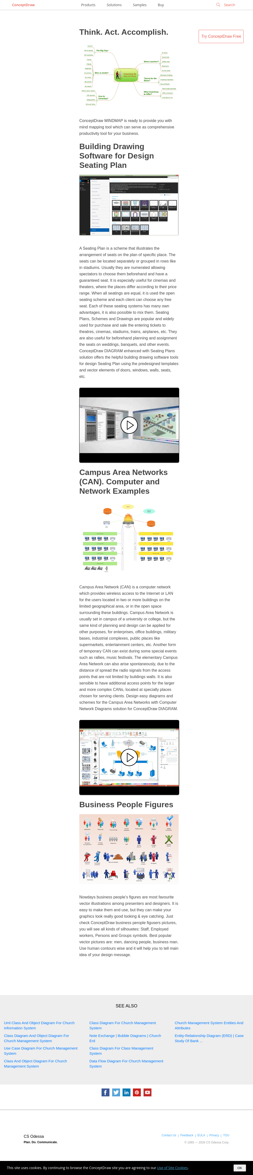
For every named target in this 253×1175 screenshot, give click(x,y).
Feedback (186, 1135)
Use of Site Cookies (172, 1167)
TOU (226, 1135)
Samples (140, 4)
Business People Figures (126, 804)
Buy (161, 4)
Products (88, 4)
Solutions (114, 4)
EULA (201, 1135)
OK (239, 1168)
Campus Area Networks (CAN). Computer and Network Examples (123, 481)
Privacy (214, 1135)
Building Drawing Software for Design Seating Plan (116, 156)
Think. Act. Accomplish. (123, 32)
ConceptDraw (23, 4)
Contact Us (169, 1135)
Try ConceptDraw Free (221, 36)
